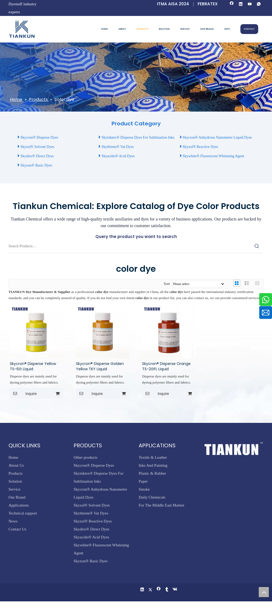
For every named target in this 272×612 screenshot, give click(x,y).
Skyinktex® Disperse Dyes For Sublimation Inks (138, 137)
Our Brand (17, 497)
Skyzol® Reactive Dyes (200, 147)
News (13, 521)
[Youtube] (249, 4)
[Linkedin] (240, 4)
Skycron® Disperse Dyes (39, 137)
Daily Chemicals (152, 497)
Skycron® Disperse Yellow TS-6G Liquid (33, 366)
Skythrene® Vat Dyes (117, 147)
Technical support (22, 513)
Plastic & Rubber (152, 473)
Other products (85, 457)
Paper (143, 481)
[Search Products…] (129, 246)
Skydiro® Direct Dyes (37, 156)
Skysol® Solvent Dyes (37, 147)
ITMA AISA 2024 (173, 4)
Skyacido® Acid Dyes (118, 156)
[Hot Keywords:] (257, 246)
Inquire (23, 393)
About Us (16, 465)
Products (15, 473)
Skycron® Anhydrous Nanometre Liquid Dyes (217, 137)
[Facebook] (231, 4)
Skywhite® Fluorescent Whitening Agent (213, 156)
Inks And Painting (153, 465)
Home (13, 457)
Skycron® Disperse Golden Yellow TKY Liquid (100, 366)
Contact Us (17, 529)
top (264, 592)
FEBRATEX (208, 4)
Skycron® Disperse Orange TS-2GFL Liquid (166, 366)
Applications (18, 505)
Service (14, 489)
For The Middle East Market (161, 505)
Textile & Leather (153, 457)
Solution (15, 481)
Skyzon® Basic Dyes (36, 165)
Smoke (144, 489)
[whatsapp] (259, 4)
